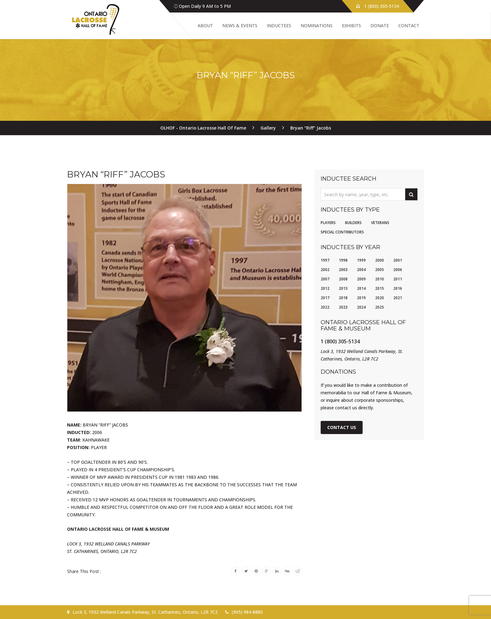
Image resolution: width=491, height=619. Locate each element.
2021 (397, 297)
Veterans (380, 222)
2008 (343, 279)
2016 (397, 288)
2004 (361, 269)
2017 (325, 297)
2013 (343, 288)
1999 (361, 260)
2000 (379, 260)
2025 (379, 307)
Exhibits (351, 25)
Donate (379, 25)
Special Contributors (342, 232)
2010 (379, 279)
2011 (397, 279)
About (205, 25)
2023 (343, 307)
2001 (397, 260)
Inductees (279, 25)
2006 (397, 269)
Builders (353, 222)
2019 (361, 297)
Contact (408, 25)
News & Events (239, 25)
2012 (325, 288)
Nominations (317, 25)
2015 (379, 288)
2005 (379, 269)
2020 (379, 297)
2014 (361, 288)
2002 (325, 269)
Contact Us (341, 427)
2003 (343, 269)
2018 (343, 297)
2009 (361, 279)
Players (328, 222)
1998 (343, 260)
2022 (325, 307)
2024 (361, 307)
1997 (325, 260)
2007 (325, 279)
